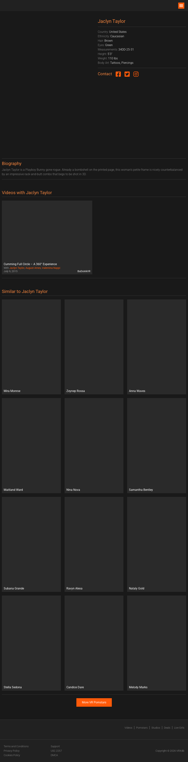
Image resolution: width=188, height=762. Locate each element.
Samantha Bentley (141, 490)
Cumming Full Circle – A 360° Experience (30, 264)
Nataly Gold (136, 588)
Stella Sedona (13, 687)
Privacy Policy (12, 750)
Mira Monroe (12, 391)
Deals (167, 727)
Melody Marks (138, 687)
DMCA (54, 755)
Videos (128, 727)
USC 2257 (56, 750)
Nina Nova (73, 490)
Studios (155, 727)
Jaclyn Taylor (16, 267)
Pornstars (142, 727)
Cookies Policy (12, 755)
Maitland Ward (13, 490)
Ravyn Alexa (74, 588)
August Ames (33, 267)
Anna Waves (137, 391)
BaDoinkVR (83, 271)
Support (55, 746)
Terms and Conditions (16, 746)
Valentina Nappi (51, 267)
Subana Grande (14, 588)
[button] (181, 6)
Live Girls (179, 727)
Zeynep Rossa (75, 391)
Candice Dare (75, 687)
